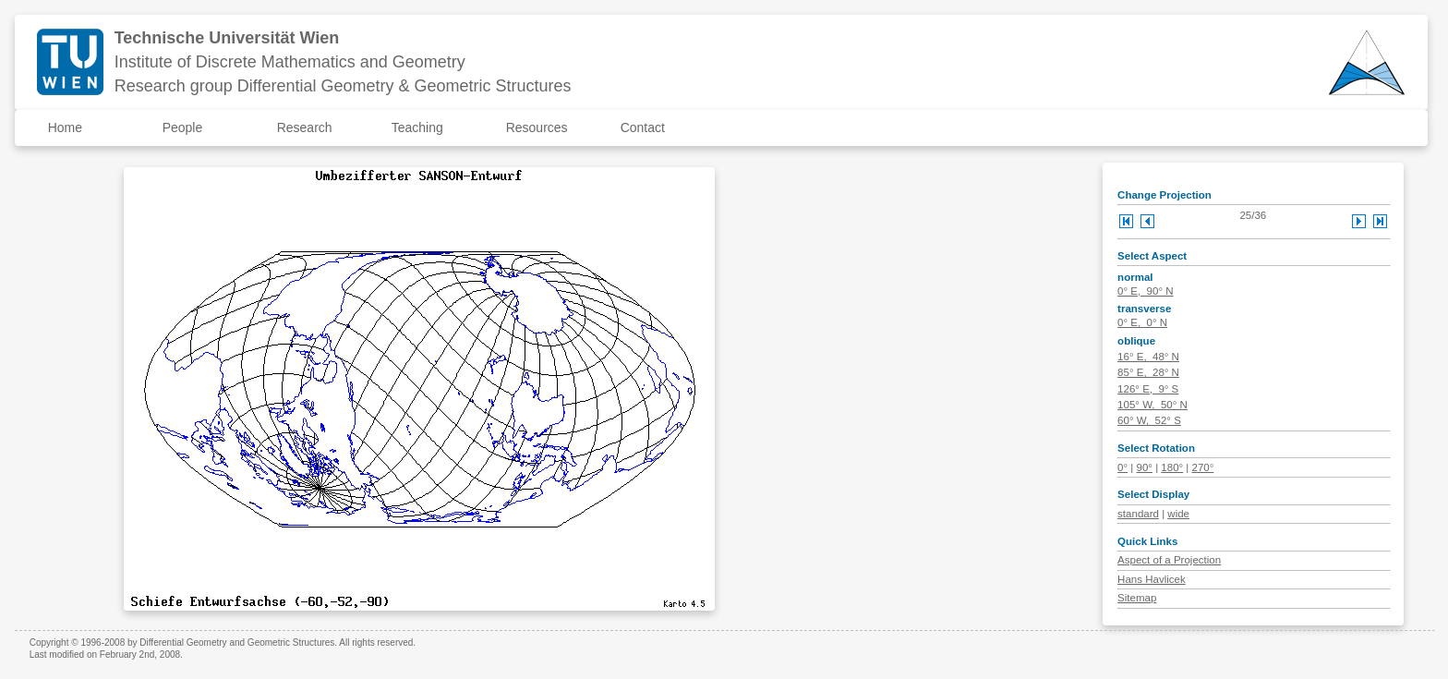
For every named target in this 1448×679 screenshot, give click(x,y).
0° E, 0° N (1142, 322)
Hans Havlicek (1151, 579)
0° (1122, 467)
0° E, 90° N (1145, 291)
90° (1144, 467)
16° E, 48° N (1148, 356)
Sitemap (1136, 597)
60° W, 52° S (1149, 420)
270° (1203, 467)
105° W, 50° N (1152, 404)
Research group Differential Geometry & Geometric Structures (343, 86)
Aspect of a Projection (1169, 559)
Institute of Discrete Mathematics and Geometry (290, 62)
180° (1172, 467)
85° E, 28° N (1148, 372)
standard (1138, 513)
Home (65, 127)
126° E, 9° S (1147, 388)
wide (1178, 513)
